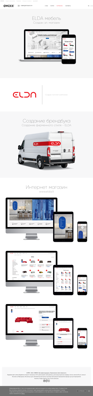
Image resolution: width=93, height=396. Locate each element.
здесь (23, 393)
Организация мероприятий (58, 376)
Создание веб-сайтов (10, 1)
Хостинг (71, 374)
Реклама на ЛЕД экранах (18, 376)
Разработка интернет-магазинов (27, 374)
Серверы (67, 374)
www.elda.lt (46, 191)
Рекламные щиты (29, 376)
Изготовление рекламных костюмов (42, 376)
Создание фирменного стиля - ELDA (46, 125)
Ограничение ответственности (58, 373)
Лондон (41, 378)
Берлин (45, 378)
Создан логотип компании (56, 95)
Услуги (52, 5)
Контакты (68, 5)
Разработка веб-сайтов (12, 374)
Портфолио (18, 1)
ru (88, 5)
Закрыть (89, 391)
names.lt (83, 374)
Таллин (52, 378)
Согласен (81, 391)
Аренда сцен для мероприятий (73, 376)
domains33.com (77, 374)
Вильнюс (56, 378)
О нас (46, 5)
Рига (49, 378)
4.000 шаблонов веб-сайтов (42, 374)
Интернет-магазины (27, 1)
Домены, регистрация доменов (56, 374)
